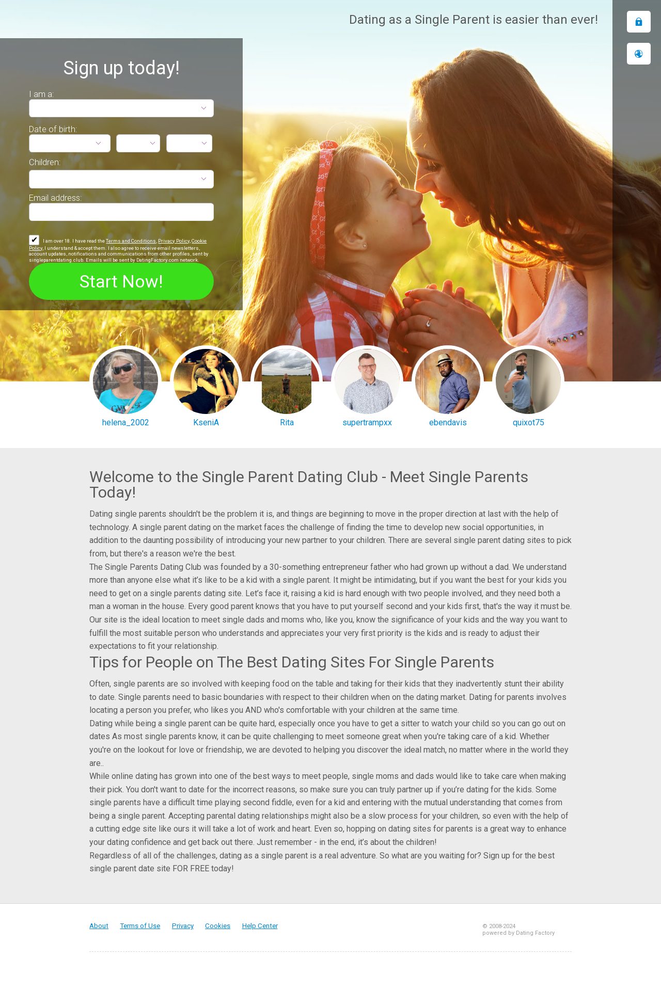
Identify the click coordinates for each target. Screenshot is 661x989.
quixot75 (528, 422)
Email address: (55, 198)
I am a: (41, 94)
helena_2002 (125, 422)
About (98, 926)
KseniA (206, 422)
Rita (287, 422)
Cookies (217, 926)
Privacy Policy (174, 241)
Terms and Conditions (131, 241)
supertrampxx (367, 422)
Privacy (183, 926)
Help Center (260, 926)
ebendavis (448, 422)
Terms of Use (140, 926)
